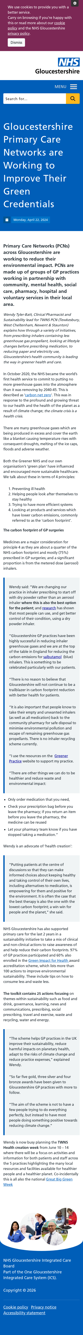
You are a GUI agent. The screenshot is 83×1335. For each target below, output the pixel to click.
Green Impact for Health (48, 960)
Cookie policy (15, 1307)
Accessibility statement (24, 1312)
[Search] (41, 98)
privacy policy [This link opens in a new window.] (19, 33)
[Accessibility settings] (75, 3)
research (49, 608)
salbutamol (52, 657)
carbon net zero (38, 395)
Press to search (72, 98)
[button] (60, 86)
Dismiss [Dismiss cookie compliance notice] (16, 42)
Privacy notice (43, 1307)
